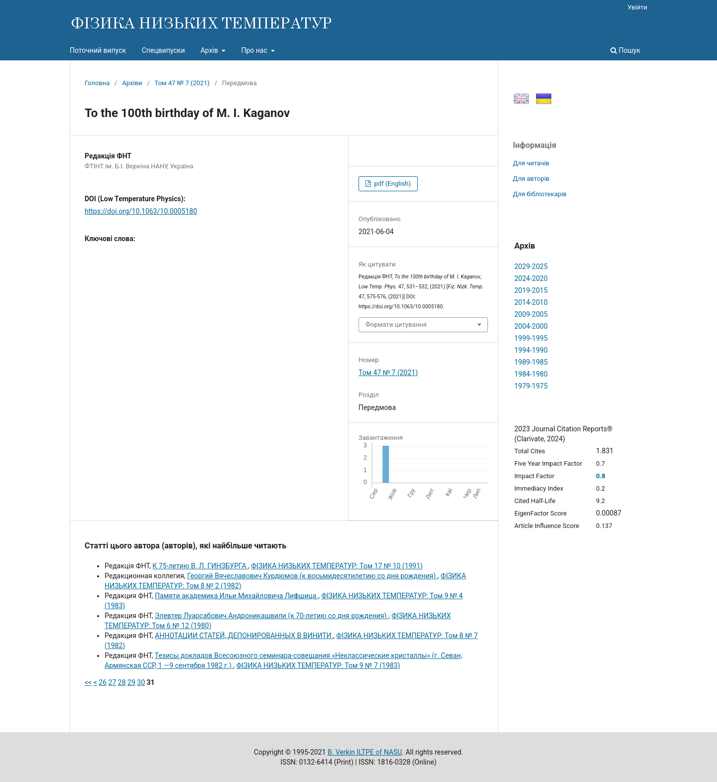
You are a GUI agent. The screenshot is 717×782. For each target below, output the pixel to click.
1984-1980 (531, 374)
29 (131, 682)
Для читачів (531, 163)
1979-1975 (531, 386)
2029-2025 (531, 266)
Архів (210, 50)
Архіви (132, 83)
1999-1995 (531, 338)
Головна (97, 83)
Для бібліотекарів (540, 194)
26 (103, 682)
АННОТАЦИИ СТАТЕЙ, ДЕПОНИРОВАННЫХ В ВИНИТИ (244, 636)
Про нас (255, 50)
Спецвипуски (163, 50)
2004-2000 (531, 326)
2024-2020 (531, 278)
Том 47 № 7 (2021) (182, 83)
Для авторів (531, 178)
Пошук (625, 50)
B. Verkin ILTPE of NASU (365, 752)
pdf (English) (391, 183)
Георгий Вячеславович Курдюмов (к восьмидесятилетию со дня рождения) (312, 576)
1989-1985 (531, 362)
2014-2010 (531, 302)
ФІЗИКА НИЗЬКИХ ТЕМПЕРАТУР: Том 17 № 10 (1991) (337, 566)
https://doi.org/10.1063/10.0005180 (141, 211)
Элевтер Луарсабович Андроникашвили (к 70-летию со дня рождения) (271, 616)
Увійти (637, 7)
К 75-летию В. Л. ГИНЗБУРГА (200, 566)
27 (113, 682)
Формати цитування (396, 324)
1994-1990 (531, 350)
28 (122, 682)
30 (141, 682)
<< (88, 682)
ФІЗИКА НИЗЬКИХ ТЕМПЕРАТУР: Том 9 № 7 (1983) (318, 665)
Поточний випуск (98, 50)
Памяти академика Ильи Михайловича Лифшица (236, 596)
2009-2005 (531, 314)
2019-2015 (531, 290)
